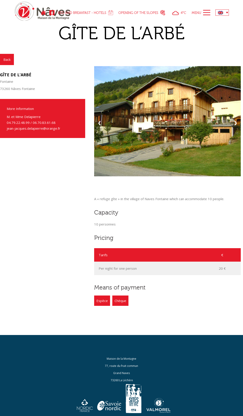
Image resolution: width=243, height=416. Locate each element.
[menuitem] (222, 12)
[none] (222, 12)
